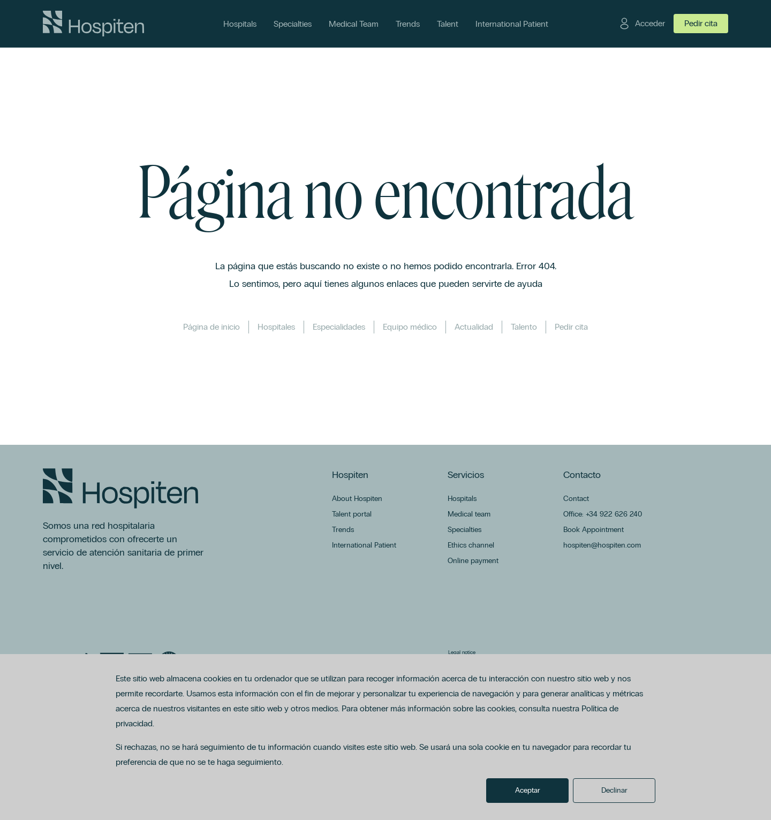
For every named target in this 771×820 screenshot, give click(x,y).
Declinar (614, 790)
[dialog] (385, 737)
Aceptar (527, 790)
